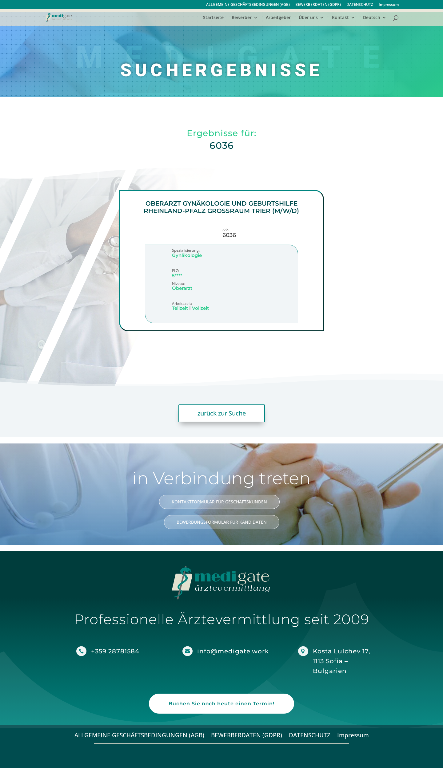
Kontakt (340, 17)
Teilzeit (180, 308)
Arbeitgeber (278, 17)
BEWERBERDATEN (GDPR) (318, 5)
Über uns (308, 17)
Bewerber (242, 17)
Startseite (213, 17)
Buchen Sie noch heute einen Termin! (221, 704)
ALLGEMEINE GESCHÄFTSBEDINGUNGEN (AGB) (248, 5)
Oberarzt (182, 288)
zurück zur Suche (222, 413)
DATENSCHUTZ (359, 5)
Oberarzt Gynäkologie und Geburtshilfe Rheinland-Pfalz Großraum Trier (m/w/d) (221, 207)
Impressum (389, 5)
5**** (177, 275)
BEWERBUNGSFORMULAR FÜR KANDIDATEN (222, 522)
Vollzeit (200, 308)
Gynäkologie (187, 255)
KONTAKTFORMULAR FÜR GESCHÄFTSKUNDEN (219, 502)
